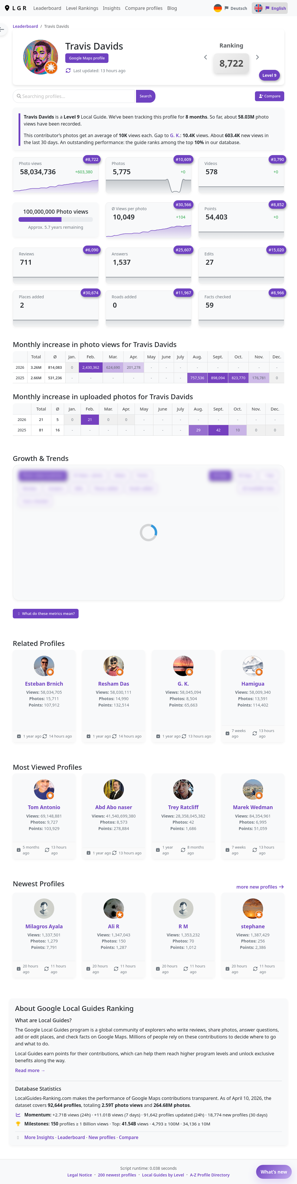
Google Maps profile (87, 58)
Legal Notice (79, 1175)
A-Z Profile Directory (210, 1175)
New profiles (101, 1137)
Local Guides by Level (163, 1175)
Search (146, 96)
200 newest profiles (117, 1175)
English (269, 8)
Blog (172, 8)
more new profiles (260, 887)
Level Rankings (82, 8)
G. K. (175, 135)
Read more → (30, 1070)
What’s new (274, 1172)
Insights (111, 8)
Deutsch (230, 8)
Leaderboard (47, 8)
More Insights (39, 1137)
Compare (128, 1137)
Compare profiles (143, 8)
